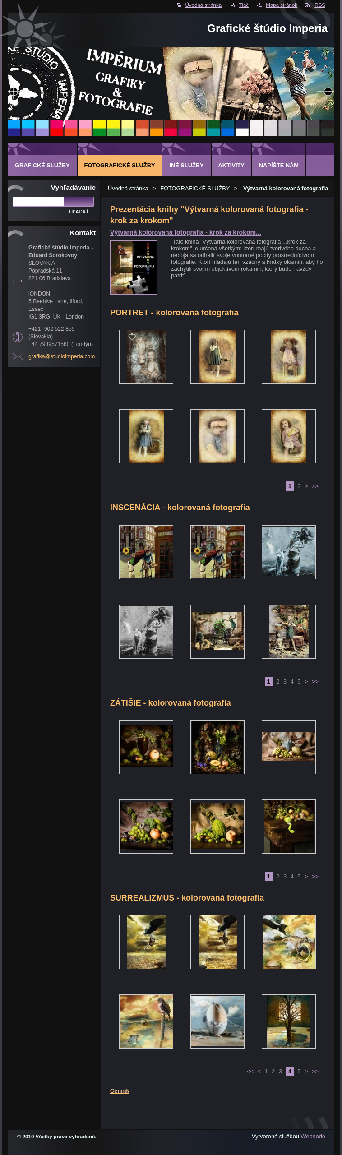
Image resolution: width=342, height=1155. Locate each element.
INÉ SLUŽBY (186, 165)
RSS (319, 5)
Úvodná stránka (203, 5)
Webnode (312, 1136)
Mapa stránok (281, 5)
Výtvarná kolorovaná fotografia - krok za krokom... (185, 232)
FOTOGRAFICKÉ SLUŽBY (195, 188)
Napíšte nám (279, 165)
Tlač (244, 5)
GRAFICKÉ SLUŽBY (42, 165)
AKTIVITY (231, 165)
